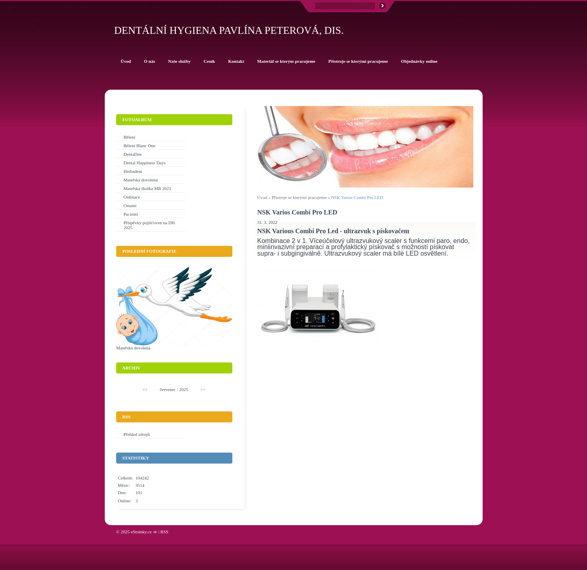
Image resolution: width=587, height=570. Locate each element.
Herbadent (133, 171)
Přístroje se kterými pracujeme (299, 197)
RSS (164, 531)
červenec (168, 389)
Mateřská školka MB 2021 (147, 188)
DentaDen (133, 154)
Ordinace (132, 196)
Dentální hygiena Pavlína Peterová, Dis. (229, 30)
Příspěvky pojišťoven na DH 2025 (149, 225)
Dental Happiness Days (145, 162)
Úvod (262, 197)
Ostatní (130, 205)
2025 (183, 389)
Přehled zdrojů (137, 434)
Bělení (129, 137)
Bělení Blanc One (139, 145)
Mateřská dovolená (141, 179)
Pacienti (131, 214)
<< (145, 389)
